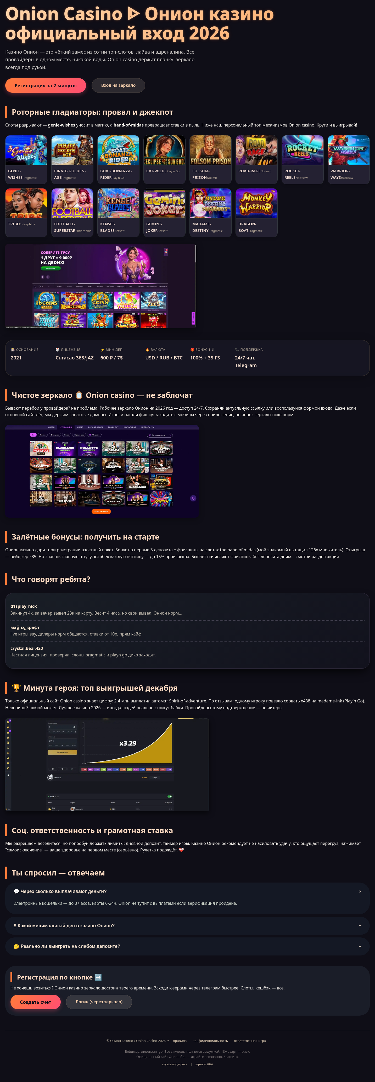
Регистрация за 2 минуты (46, 85)
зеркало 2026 (204, 1064)
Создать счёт (35, 1002)
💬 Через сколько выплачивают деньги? (188, 891)
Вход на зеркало (119, 85)
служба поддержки (174, 1064)
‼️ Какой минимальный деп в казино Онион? (187, 926)
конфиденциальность (210, 1040)
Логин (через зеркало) (99, 1002)
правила (180, 1040)
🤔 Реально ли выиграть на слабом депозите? (187, 946)
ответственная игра (250, 1040)
